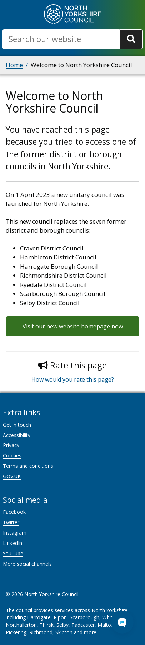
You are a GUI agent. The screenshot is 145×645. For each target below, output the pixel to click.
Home (14, 65)
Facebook (14, 511)
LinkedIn (12, 543)
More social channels (27, 563)
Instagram (14, 532)
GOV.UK (12, 476)
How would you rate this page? (72, 379)
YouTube (13, 553)
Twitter (11, 522)
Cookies (12, 455)
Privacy (11, 445)
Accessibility (16, 435)
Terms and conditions (28, 465)
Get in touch (17, 424)
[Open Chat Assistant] (122, 622)
